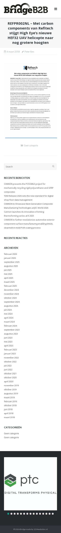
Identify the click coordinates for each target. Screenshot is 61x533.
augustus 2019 (11, 393)
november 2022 (11, 357)
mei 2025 (8, 273)
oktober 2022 (10, 361)
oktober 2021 (10, 373)
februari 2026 (10, 254)
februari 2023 (10, 349)
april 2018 (8, 413)
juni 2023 (8, 337)
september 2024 (12, 301)
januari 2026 (10, 258)
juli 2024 (8, 309)
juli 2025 (8, 269)
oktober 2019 (10, 389)
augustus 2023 (11, 333)
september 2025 (12, 262)
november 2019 (11, 385)
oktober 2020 (10, 377)
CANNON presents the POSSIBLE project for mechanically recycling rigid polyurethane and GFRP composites (29, 187)
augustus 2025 (11, 266)
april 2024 (8, 317)
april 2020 (8, 381)
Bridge (23, 529)
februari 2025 (10, 285)
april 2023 (8, 345)
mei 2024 (8, 313)
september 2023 (12, 329)
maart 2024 (9, 321)
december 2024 (11, 289)
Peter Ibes (29, 51)
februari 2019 (10, 401)
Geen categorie (31, 145)
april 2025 (8, 277)
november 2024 (11, 293)
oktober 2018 (10, 405)
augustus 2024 (11, 305)
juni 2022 (8, 369)
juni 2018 (8, 409)
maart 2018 (9, 417)
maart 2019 (9, 397)
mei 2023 (8, 341)
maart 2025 (9, 281)
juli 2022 (8, 365)
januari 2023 (10, 353)
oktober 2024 (10, 297)
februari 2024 (10, 325)
